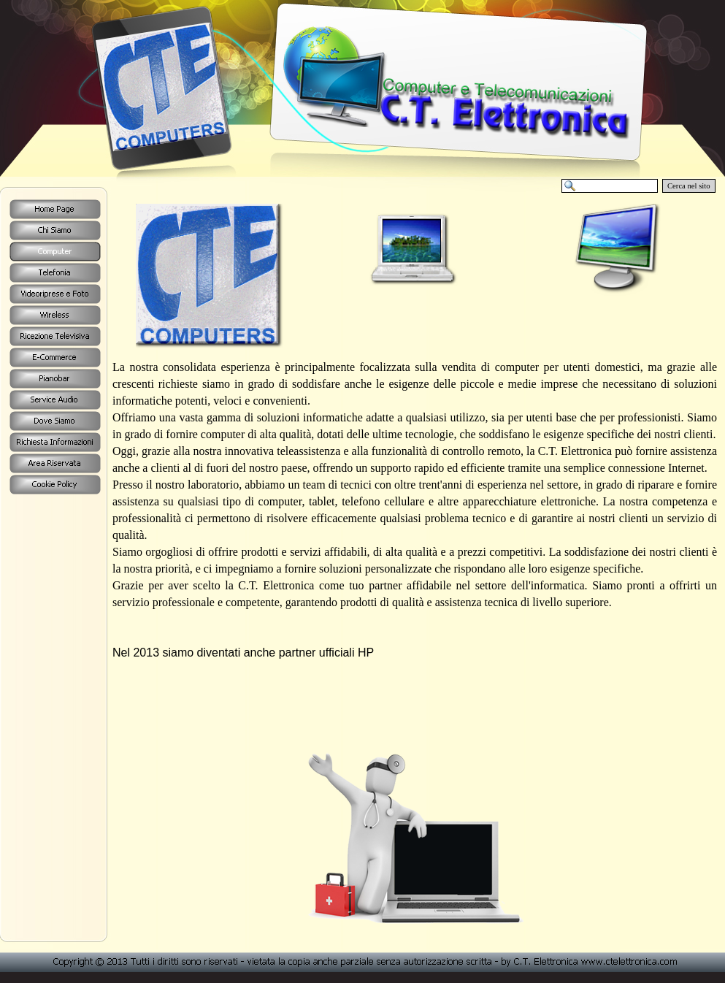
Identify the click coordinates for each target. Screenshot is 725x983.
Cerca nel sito (688, 186)
